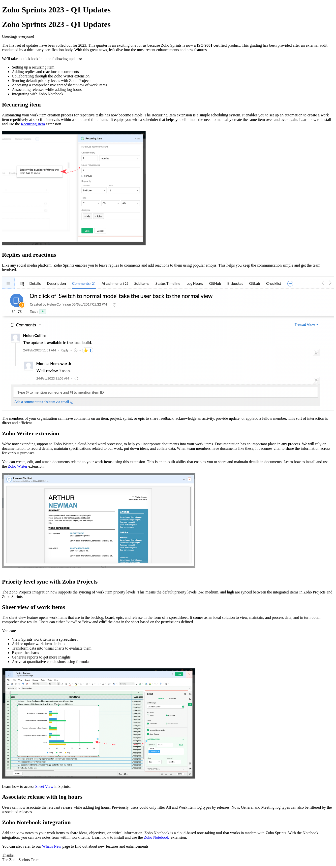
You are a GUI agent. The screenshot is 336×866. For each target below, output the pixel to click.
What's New (51, 846)
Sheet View (44, 786)
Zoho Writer (18, 466)
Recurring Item (33, 124)
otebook (156, 837)
